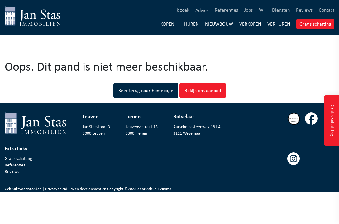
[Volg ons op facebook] (313, 132)
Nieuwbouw (219, 23)
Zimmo (165, 188)
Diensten (281, 9)
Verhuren (278, 23)
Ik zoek (182, 9)
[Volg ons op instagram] (295, 172)
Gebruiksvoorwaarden (23, 188)
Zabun (151, 188)
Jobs (248, 9)
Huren (191, 23)
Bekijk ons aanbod (202, 90)
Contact (326, 9)
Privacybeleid (56, 188)
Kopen (167, 24)
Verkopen (250, 23)
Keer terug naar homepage (145, 90)
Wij (262, 9)
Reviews (304, 9)
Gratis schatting (316, 23)
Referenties (226, 9)
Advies (201, 10)
